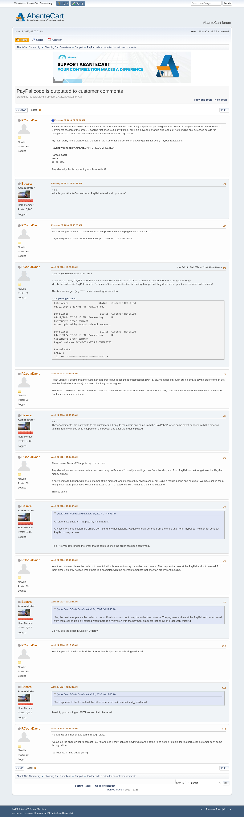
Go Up (19, 768)
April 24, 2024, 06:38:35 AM (64, 560)
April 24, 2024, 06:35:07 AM (64, 506)
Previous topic (203, 99)
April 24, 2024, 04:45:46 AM (64, 457)
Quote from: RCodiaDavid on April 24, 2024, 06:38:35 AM (86, 609)
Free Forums (28, 813)
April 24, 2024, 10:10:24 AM (64, 602)
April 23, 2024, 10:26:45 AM (64, 267)
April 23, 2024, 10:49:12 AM (64, 373)
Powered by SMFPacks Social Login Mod (54, 813)
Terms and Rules (214, 809)
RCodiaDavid (30, 120)
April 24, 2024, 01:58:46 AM (64, 415)
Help (202, 809)
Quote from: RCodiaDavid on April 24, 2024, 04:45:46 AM (86, 513)
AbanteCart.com (115, 789)
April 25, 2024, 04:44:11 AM (64, 728)
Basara (26, 183)
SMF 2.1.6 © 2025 (20, 809)
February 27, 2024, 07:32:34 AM (69, 120)
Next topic (221, 99)
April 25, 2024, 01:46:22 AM (64, 687)
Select (62, 298)
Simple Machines (38, 809)
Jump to (180, 782)
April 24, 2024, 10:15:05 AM (64, 645)
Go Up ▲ (227, 809)
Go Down (21, 110)
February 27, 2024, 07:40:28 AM (66, 225)
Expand (71, 298)
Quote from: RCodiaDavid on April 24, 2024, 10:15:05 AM (86, 694)
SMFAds (15, 813)
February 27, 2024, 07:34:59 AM (66, 183)
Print (224, 110)
